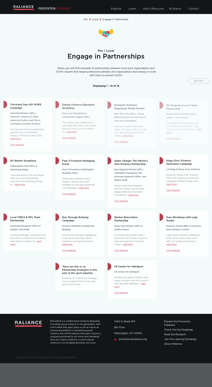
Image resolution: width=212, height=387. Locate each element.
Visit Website (69, 196)
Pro (86, 19)
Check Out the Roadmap (178, 330)
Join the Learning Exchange (180, 339)
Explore (116, 9)
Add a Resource (153, 9)
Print (198, 81)
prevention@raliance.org (133, 339)
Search (176, 9)
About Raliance (173, 344)
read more (20, 186)
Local (95, 19)
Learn (132, 9)
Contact (193, 9)
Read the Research (175, 334)
